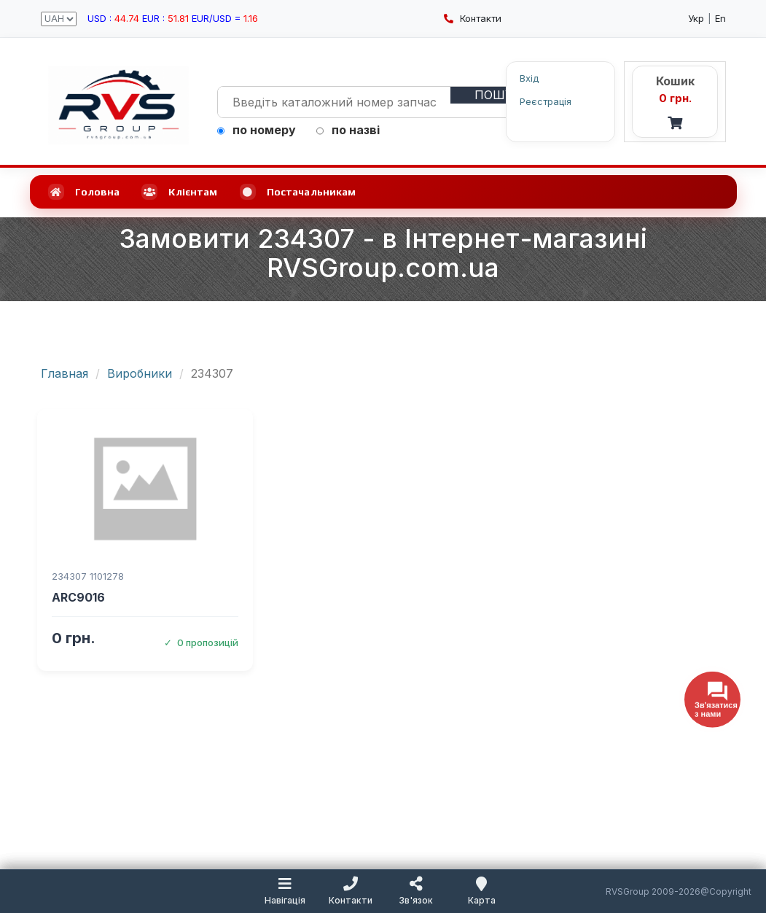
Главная (64, 373)
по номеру (256, 130)
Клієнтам (179, 192)
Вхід (529, 78)
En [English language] (720, 18)
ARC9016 (78, 597)
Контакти (472, 18)
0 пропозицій (201, 642)
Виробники (139, 373)
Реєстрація (545, 100)
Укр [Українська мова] (696, 18)
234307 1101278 (88, 576)
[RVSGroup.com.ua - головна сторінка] (118, 105)
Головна (84, 192)
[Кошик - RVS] (675, 102)
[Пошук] (497, 95)
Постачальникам (298, 192)
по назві (348, 130)
